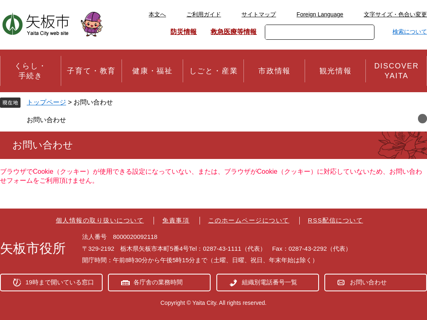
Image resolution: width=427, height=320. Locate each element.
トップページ (46, 102)
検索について (410, 31)
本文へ (157, 14)
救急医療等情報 (234, 31)
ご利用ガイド (203, 14)
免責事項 (175, 220)
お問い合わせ (46, 119)
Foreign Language (319, 14)
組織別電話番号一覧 (269, 282)
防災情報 (183, 31)
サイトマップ (258, 14)
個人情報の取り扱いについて (100, 220)
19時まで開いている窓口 (59, 282)
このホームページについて (248, 220)
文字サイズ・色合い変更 (395, 14)
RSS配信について (335, 220)
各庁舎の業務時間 (158, 282)
